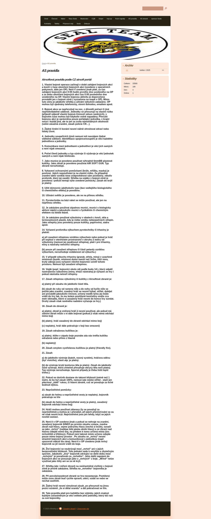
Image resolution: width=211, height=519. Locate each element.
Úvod (46, 19)
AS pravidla (132, 19)
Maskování (84, 19)
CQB (93, 19)
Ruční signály (120, 19)
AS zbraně (144, 19)
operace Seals (156, 19)
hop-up (109, 19)
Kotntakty (47, 23)
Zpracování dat (83, 509)
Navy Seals (73, 19)
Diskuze (87, 23)
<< (127, 70)
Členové (54, 19)
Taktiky (56, 23)
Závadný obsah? (69, 509)
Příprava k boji (68, 23)
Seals (79, 23)
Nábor (63, 19)
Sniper (101, 19)
